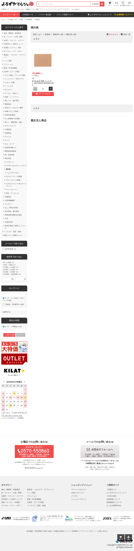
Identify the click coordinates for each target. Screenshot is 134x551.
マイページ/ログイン (79, 489)
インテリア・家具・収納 (36, 505)
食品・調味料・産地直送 (10, 489)
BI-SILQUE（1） (11, 249)
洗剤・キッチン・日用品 (10, 502)
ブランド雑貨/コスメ (64, 15)
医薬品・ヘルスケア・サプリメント (40, 489)
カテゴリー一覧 (9, 15)
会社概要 (30, 531)
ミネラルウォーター (17, 9)
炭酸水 (28, 9)
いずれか (15, 298)
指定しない (37, 34)
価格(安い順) (58, 34)
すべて (7, 298)
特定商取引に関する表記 (43, 531)
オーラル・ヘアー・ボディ (11, 505)
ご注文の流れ (112, 496)
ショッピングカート (78, 499)
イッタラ (58, 9)
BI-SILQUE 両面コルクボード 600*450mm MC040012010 (43, 83)
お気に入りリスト (78, 493)
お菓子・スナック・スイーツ (12, 496)
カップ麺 (35, 9)
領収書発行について (114, 502)
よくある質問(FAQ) (114, 505)
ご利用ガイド (112, 489)
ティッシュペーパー (46, 9)
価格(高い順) (71, 34)
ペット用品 (31, 493)
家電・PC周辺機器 (34, 499)
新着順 (47, 34)
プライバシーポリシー (88, 531)
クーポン (74, 496)
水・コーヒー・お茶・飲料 (11, 493)
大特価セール (27, 15)
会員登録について (113, 499)
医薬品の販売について (62, 531)
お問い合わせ (102, 531)
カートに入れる (44, 94)
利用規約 (75, 531)
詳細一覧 (126, 34)
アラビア (65, 9)
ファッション (32, 496)
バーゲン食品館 (44, 15)
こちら (38, 468)
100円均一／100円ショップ (11, 499)
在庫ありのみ (17, 326)
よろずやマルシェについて (117, 493)
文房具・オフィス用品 (35, 502)
